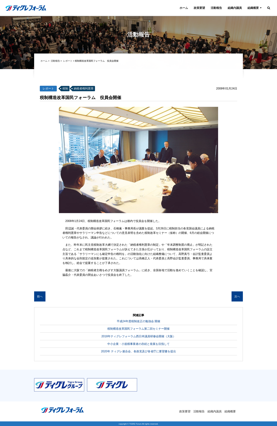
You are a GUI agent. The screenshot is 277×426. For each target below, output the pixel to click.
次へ (237, 296)
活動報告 (216, 7)
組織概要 (253, 7)
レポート (67, 61)
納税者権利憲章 (84, 88)
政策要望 (199, 7)
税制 (65, 88)
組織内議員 (235, 7)
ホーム (184, 7)
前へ (40, 296)
